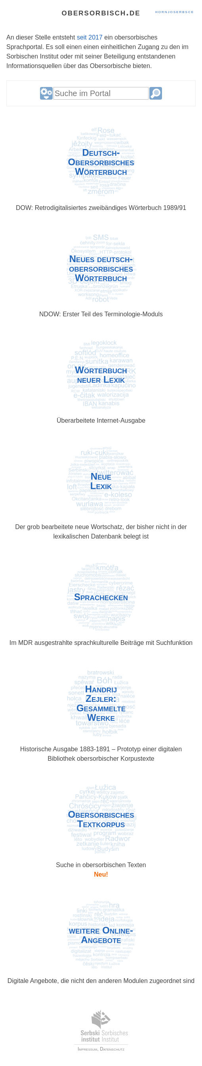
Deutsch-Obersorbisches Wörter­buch (101, 162)
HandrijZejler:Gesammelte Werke (101, 703)
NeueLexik (101, 481)
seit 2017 (90, 37)
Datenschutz (112, 1049)
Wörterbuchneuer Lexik (101, 374)
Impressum (87, 1049)
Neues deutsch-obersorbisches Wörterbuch (101, 268)
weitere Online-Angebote (101, 935)
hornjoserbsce (174, 11)
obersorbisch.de (100, 12)
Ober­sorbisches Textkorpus (101, 819)
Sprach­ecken (101, 597)
